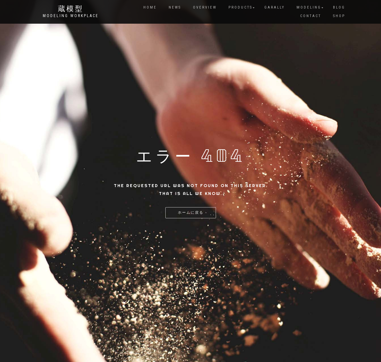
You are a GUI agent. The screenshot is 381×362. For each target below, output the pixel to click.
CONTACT (310, 16)
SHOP (339, 16)
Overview (205, 7)
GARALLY (274, 7)
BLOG (339, 7)
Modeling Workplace (71, 15)
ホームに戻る (190, 212)
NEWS (175, 7)
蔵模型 (70, 9)
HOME (150, 7)
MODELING (309, 7)
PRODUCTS (240, 7)
